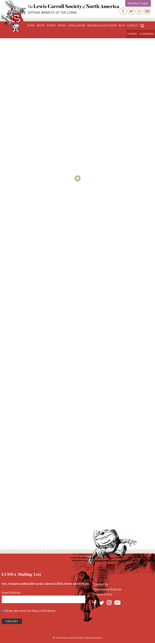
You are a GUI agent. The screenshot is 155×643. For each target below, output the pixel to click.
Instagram (139, 11)
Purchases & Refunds (108, 589)
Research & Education (101, 25)
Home (31, 25)
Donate (132, 33)
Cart (142, 25)
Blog (122, 25)
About (41, 25)
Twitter (131, 11)
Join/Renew (147, 33)
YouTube (147, 11)
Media (62, 25)
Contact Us (101, 584)
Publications (76, 25)
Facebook (123, 11)
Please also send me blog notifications (30, 610)
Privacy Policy (103, 594)
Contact (132, 25)
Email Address (11, 592)
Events (51, 25)
